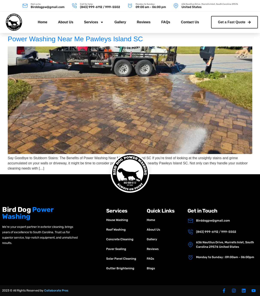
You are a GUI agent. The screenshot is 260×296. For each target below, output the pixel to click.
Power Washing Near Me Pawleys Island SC (75, 39)
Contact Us (190, 19)
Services (94, 19)
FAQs (165, 19)
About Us (65, 19)
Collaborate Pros (56, 290)
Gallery (120, 19)
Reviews (144, 19)
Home (42, 19)
